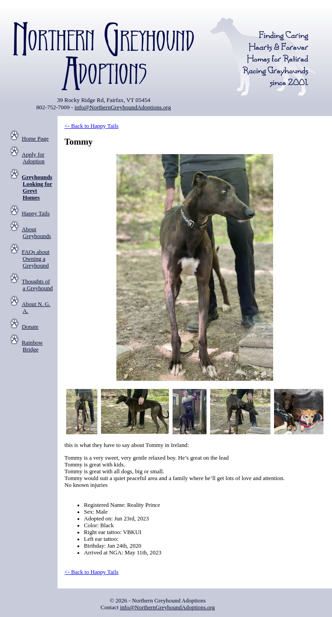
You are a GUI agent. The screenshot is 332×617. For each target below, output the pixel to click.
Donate (30, 327)
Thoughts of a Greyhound (37, 284)
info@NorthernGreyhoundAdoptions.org (123, 107)
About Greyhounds (36, 232)
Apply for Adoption (33, 158)
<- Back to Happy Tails (91, 126)
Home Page (35, 139)
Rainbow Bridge (32, 346)
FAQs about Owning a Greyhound (35, 259)
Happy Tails (36, 213)
